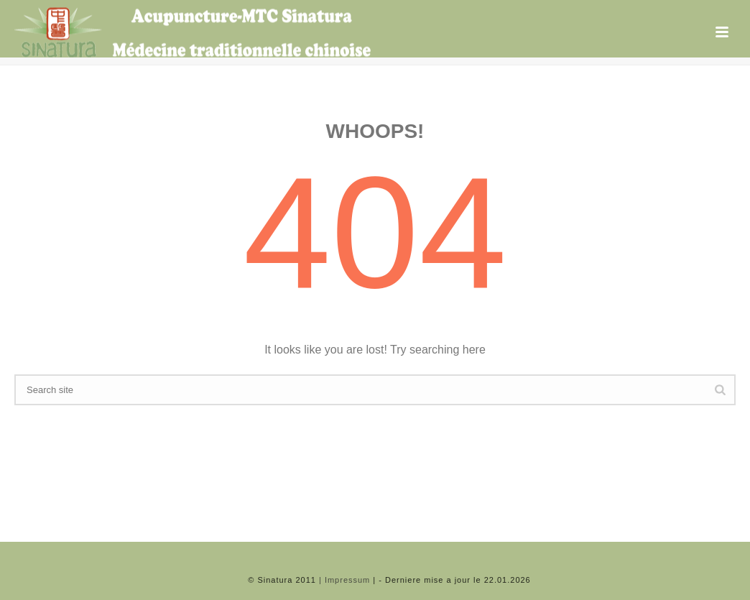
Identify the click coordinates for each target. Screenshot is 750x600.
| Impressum (344, 580)
